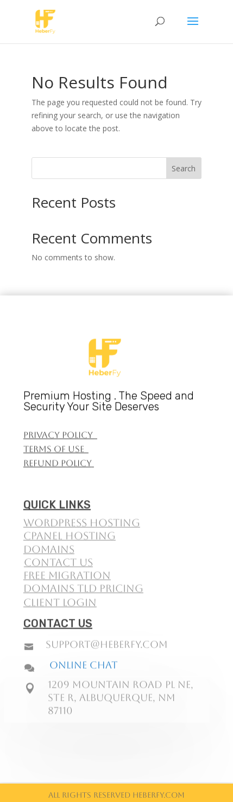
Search (184, 168)
